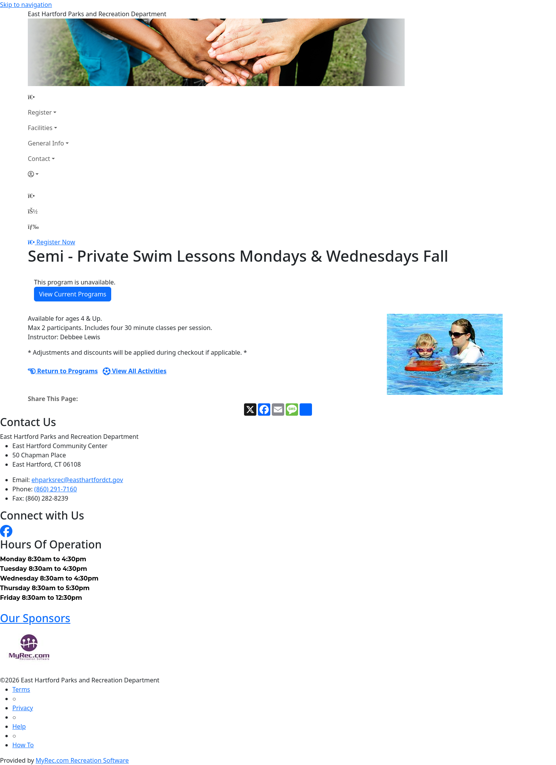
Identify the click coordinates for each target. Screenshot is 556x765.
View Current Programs (72, 294)
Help (19, 726)
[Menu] (33, 226)
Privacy (22, 708)
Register (40, 112)
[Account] (48, 174)
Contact (39, 158)
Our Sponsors (35, 618)
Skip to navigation (26, 4)
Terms (21, 689)
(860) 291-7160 (55, 489)
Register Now (55, 242)
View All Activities (135, 371)
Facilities (40, 128)
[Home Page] (48, 97)
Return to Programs (63, 371)
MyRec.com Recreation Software (82, 760)
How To (23, 745)
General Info (46, 143)
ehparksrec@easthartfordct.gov (77, 480)
